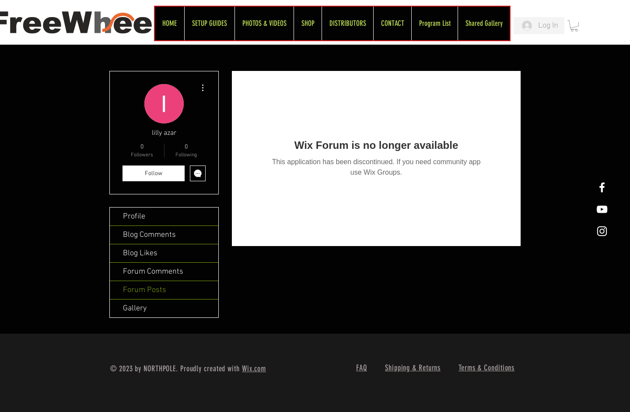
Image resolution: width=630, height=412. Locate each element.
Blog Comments (149, 234)
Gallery (135, 308)
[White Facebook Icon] (602, 187)
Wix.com (254, 368)
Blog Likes (140, 253)
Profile (134, 216)
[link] (574, 26)
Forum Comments (153, 271)
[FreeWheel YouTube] (602, 209)
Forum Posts (144, 290)
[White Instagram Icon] (602, 231)
